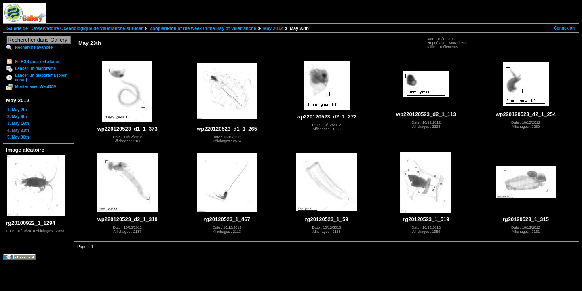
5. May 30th (18, 137)
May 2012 (273, 28)
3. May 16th (18, 123)
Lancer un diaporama (35, 68)
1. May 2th (17, 110)
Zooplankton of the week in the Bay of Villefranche (203, 28)
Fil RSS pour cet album (37, 61)
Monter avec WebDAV (35, 86)
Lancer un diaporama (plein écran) (41, 77)
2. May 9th (17, 116)
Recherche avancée (34, 47)
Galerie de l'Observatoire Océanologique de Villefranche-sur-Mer (74, 28)
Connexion (564, 28)
